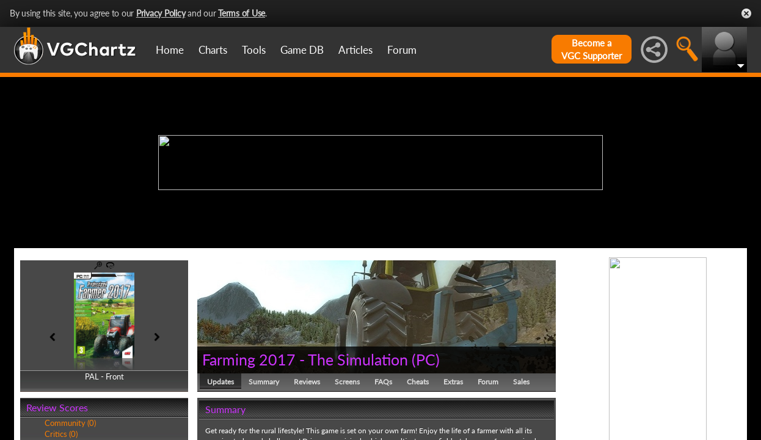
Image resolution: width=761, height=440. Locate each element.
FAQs (383, 381)
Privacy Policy (161, 13)
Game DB (302, 49)
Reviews (307, 381)
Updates (220, 381)
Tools (254, 49)
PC (425, 359)
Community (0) (70, 423)
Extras (453, 381)
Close (746, 13)
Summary (264, 381)
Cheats (418, 381)
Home (170, 49)
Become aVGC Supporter (591, 49)
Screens (347, 381)
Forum (402, 49)
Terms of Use (241, 13)
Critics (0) (61, 434)
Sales (521, 381)
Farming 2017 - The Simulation (305, 359)
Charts (212, 49)
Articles (355, 49)
